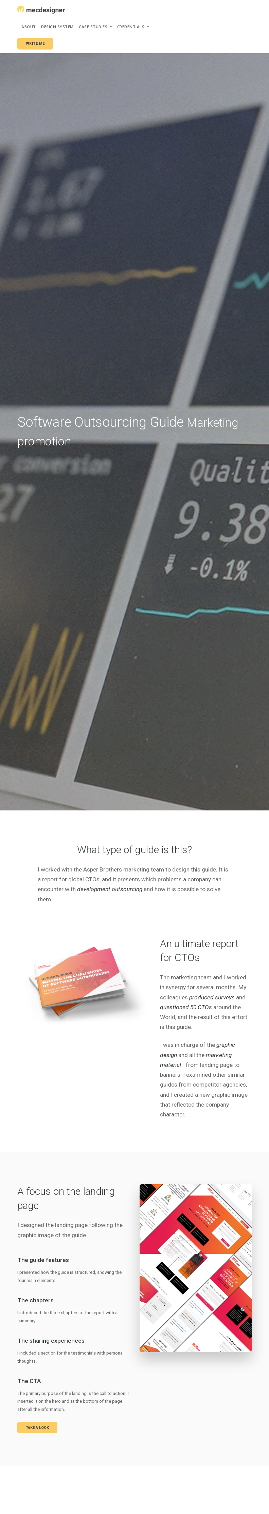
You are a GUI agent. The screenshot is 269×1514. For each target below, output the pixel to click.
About (28, 26)
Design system (57, 26)
